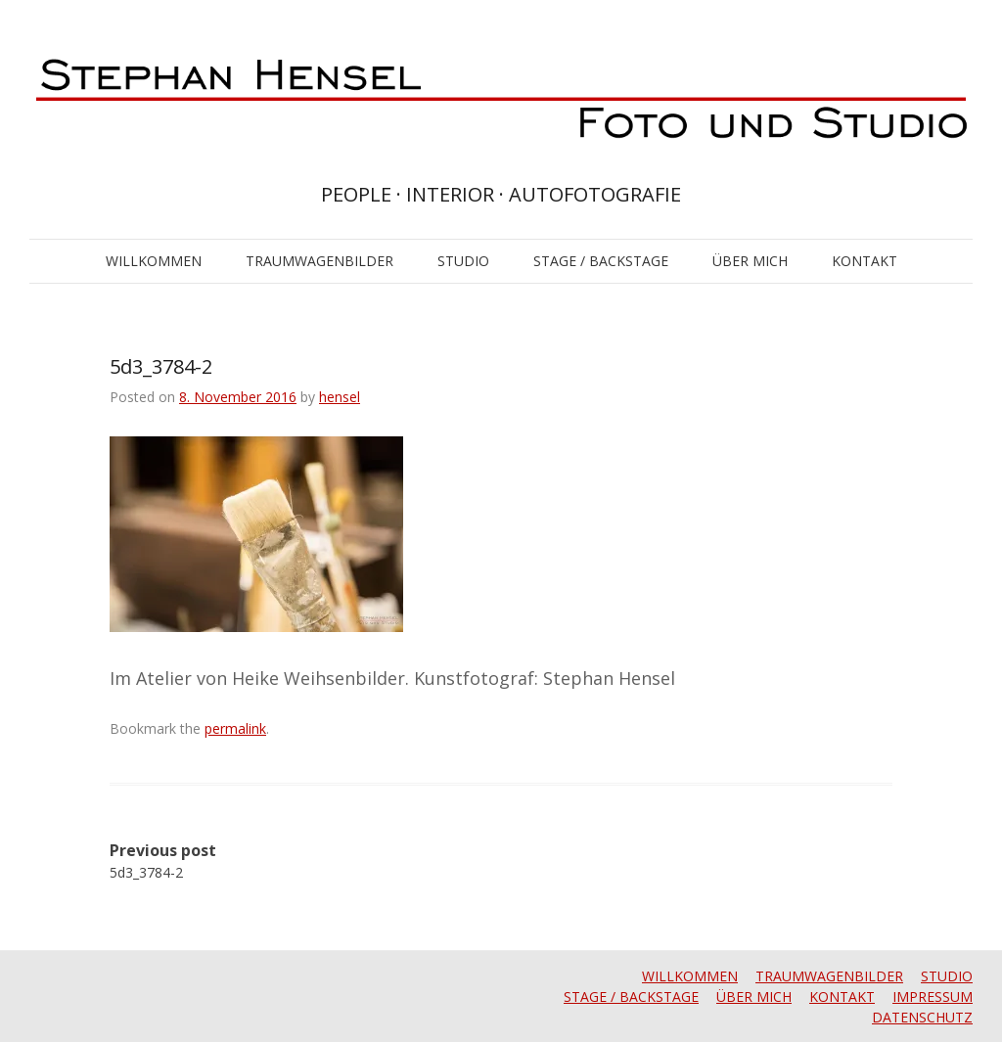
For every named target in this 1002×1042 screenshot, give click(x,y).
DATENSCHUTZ (922, 1017)
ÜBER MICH (750, 260)
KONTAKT (864, 260)
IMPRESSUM (932, 996)
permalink (235, 728)
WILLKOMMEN (154, 260)
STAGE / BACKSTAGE (600, 260)
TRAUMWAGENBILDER (319, 260)
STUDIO (463, 260)
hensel (339, 396)
